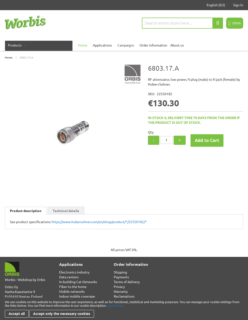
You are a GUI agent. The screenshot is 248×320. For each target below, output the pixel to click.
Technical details (66, 210)
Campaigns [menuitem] (125, 45)
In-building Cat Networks (78, 282)
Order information (153, 45)
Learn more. (115, 305)
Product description (25, 210)
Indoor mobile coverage (77, 296)
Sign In (238, 5)
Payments (121, 277)
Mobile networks (72, 291)
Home (9, 57)
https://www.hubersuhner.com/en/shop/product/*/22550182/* (99, 222)
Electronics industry (74, 272)
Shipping (120, 272)
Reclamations (124, 296)
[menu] (124, 45)
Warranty (121, 291)
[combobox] (182, 23)
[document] (124, 309)
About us (177, 45)
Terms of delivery (127, 282)
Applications (102, 45)
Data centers (69, 277)
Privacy (119, 286)
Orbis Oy (11, 287)
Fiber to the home (73, 286)
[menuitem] (15, 45)
